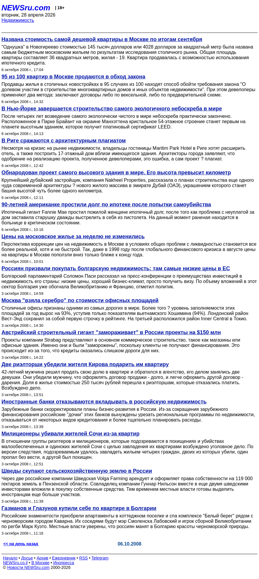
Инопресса (63, 562)
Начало (10, 558)
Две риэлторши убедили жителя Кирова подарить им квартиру (85, 364)
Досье (27, 558)
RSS (83, 558)
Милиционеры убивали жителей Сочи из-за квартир (70, 434)
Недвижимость (17, 20)
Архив (42, 558)
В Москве (40, 562)
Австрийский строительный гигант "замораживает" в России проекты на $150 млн (111, 332)
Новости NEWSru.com (28, 567)
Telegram (100, 558)
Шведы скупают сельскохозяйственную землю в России (76, 471)
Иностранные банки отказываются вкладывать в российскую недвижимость (104, 402)
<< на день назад (20, 543)
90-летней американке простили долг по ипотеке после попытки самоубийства (106, 205)
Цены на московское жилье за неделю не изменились (73, 236)
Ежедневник (64, 558)
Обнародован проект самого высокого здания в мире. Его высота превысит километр (116, 173)
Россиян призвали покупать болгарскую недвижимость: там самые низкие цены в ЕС (115, 268)
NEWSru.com (25, 7)
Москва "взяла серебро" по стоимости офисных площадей (80, 300)
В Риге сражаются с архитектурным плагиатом (63, 141)
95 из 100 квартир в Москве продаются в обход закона (73, 77)
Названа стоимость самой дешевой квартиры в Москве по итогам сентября (101, 39)
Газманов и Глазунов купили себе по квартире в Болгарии (78, 508)
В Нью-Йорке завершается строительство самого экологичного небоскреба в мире (111, 109)
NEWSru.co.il (15, 562)
